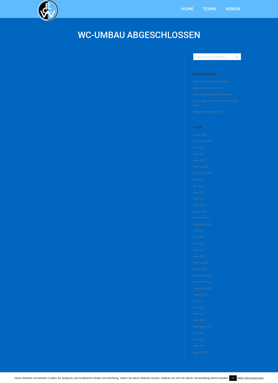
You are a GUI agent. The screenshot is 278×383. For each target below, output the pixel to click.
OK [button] (233, 378)
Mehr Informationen (250, 378)
